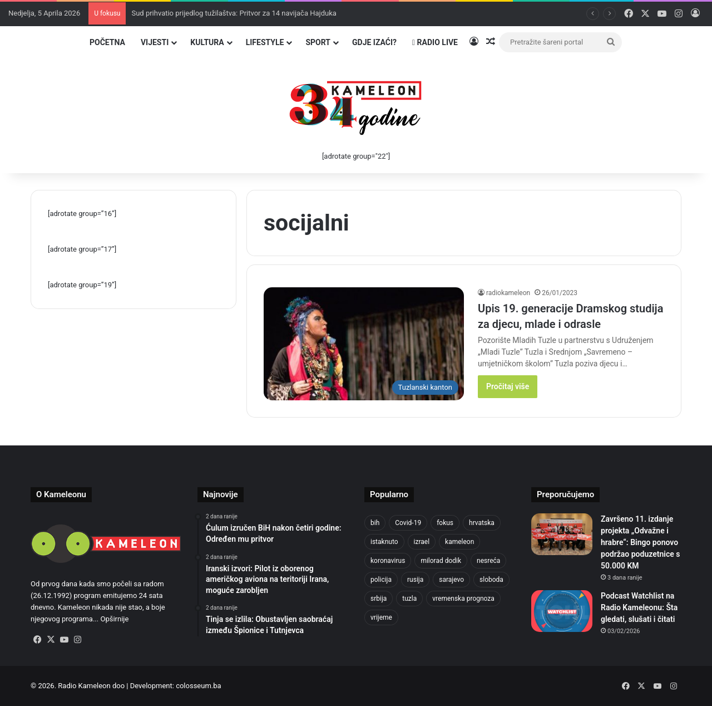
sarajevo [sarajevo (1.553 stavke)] (451, 580)
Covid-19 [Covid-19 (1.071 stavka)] (408, 523)
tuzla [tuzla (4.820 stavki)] (409, 598)
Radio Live (435, 42)
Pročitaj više (507, 386)
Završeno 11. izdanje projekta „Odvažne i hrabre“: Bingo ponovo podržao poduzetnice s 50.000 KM (640, 542)
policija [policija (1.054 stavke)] (381, 580)
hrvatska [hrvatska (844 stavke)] (482, 523)
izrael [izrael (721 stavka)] (422, 542)
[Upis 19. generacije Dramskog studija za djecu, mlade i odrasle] (364, 343)
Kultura (207, 42)
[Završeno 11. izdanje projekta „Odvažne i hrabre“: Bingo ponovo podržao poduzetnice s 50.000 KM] (561, 534)
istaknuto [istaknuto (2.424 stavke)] (384, 542)
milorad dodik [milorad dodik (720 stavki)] (441, 561)
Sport (317, 42)
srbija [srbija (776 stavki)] (378, 598)
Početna (107, 42)
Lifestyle (265, 42)
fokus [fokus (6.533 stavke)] (445, 523)
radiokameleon (508, 293)
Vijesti (155, 42)
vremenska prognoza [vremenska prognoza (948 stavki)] (463, 598)
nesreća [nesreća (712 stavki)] (488, 561)
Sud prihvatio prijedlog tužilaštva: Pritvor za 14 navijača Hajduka (233, 13)
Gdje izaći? (374, 42)
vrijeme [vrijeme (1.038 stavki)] (381, 617)
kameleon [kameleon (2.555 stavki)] (459, 542)
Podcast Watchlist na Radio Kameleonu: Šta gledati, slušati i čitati (639, 607)
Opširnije (114, 619)
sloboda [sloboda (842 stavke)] (491, 580)
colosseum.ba (198, 686)
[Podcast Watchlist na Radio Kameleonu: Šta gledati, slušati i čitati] (561, 611)
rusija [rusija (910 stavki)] (415, 580)
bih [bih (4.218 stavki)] (374, 523)
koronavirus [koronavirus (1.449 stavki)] (387, 561)
